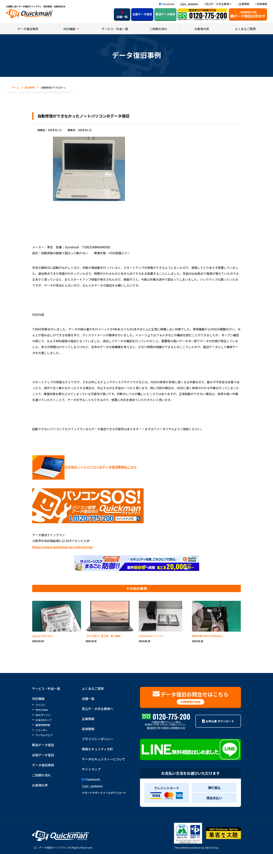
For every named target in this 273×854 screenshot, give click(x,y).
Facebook (166, 4)
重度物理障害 (43, 725)
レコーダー (42, 730)
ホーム (15, 87)
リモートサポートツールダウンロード (104, 793)
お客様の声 (201, 29)
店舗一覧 (122, 15)
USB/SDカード (44, 720)
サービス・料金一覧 (115, 29)
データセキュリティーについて (103, 759)
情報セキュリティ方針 (97, 749)
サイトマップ (91, 769)
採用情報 (262, 4)
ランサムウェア (44, 735)
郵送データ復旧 (165, 14)
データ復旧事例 (27, 29)
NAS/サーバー (43, 715)
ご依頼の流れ (158, 29)
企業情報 (244, 4)
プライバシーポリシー (97, 739)
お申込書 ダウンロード (218, 721)
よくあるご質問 (245, 29)
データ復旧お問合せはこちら (190, 697)
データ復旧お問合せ (248, 14)
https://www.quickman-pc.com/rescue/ (62, 547)
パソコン (40, 705)
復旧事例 (29, 87)
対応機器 (69, 29)
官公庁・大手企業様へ (218, 4)
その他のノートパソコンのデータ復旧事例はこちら (84, 467)
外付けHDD (42, 710)
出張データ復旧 (142, 14)
